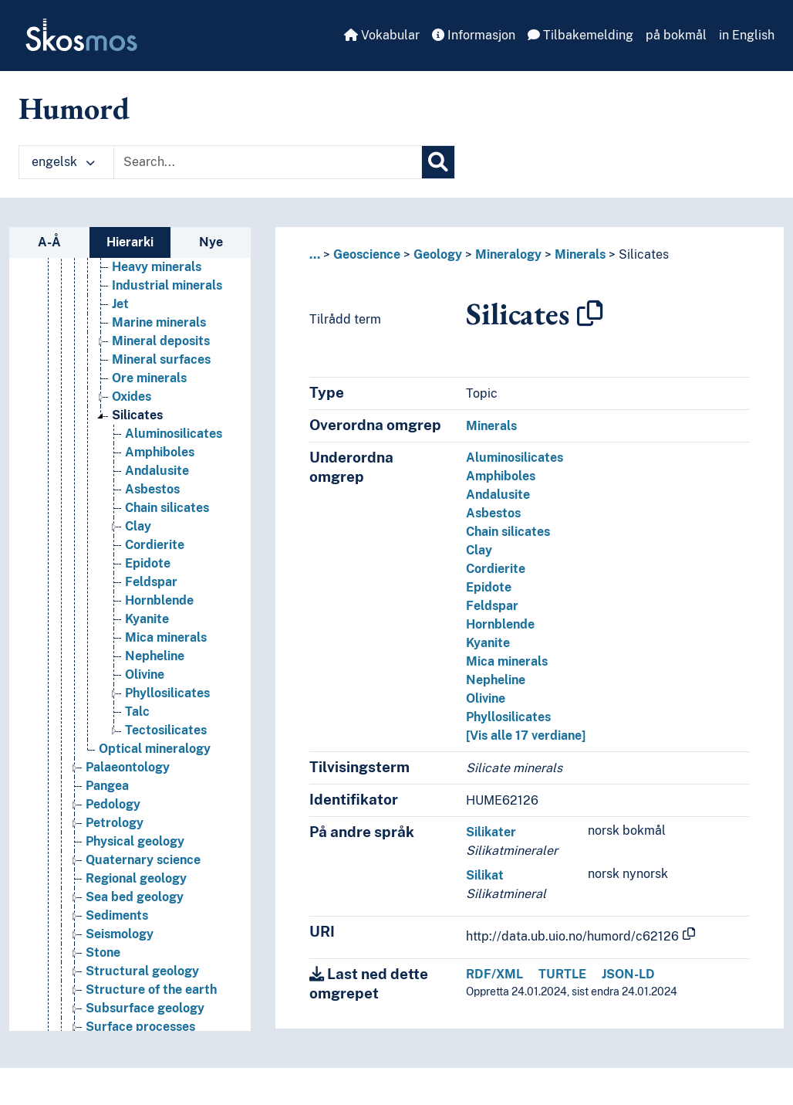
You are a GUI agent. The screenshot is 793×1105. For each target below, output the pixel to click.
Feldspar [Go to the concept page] (151, 582)
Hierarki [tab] (130, 242)
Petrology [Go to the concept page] (114, 822)
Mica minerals (507, 661)
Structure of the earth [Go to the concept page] (151, 989)
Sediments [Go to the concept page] (117, 915)
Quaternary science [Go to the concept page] (143, 859)
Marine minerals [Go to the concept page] (159, 322)
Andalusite (498, 494)
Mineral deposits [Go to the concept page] (161, 341)
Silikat (485, 875)
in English (746, 35)
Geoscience (366, 254)
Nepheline (495, 680)
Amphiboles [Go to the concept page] (159, 452)
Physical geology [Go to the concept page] (135, 841)
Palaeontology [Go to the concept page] (128, 767)
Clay (479, 550)
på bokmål (676, 35)
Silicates (644, 254)
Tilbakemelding (580, 35)
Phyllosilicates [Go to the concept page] (167, 693)
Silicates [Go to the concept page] (137, 415)
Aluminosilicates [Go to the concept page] (173, 433)
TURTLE (562, 974)
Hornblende (500, 624)
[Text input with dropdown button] (267, 162)
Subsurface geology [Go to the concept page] (145, 1008)
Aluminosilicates (514, 457)
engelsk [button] (63, 161)
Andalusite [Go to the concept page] (157, 470)
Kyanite (488, 643)
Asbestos (493, 513)
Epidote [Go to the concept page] (147, 563)
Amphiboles (500, 476)
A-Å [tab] (49, 242)
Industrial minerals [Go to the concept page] (167, 285)
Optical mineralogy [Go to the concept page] (155, 748)
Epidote (488, 587)
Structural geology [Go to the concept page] (142, 971)
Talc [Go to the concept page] (137, 711)
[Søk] (438, 162)
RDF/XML (494, 974)
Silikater (491, 832)
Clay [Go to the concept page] (138, 526)
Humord (74, 108)
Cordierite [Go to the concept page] (154, 544)
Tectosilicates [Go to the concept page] (166, 730)
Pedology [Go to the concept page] (113, 804)
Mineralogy (508, 254)
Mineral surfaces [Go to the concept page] (161, 359)
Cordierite (495, 568)
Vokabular (382, 35)
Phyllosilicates (508, 717)
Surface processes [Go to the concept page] (140, 1026)
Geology (437, 254)
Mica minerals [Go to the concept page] (166, 637)
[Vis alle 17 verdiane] (525, 735)
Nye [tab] (211, 242)
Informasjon (473, 35)
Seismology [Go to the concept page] (120, 934)
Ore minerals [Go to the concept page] (149, 378)
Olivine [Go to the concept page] (144, 674)
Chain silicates (508, 531)
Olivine (485, 698)
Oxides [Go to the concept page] (131, 396)
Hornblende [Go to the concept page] (159, 600)
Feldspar (492, 605)
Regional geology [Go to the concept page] (136, 878)
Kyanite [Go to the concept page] (147, 619)
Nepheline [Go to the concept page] (154, 656)
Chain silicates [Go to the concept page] (167, 507)
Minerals (580, 254)
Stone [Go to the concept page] (103, 952)
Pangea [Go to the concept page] (107, 785)
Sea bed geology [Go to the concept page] (135, 897)
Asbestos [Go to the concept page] (152, 489)
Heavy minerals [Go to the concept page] (156, 266)
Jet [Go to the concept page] (120, 304)
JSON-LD (628, 974)
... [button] (314, 254)
